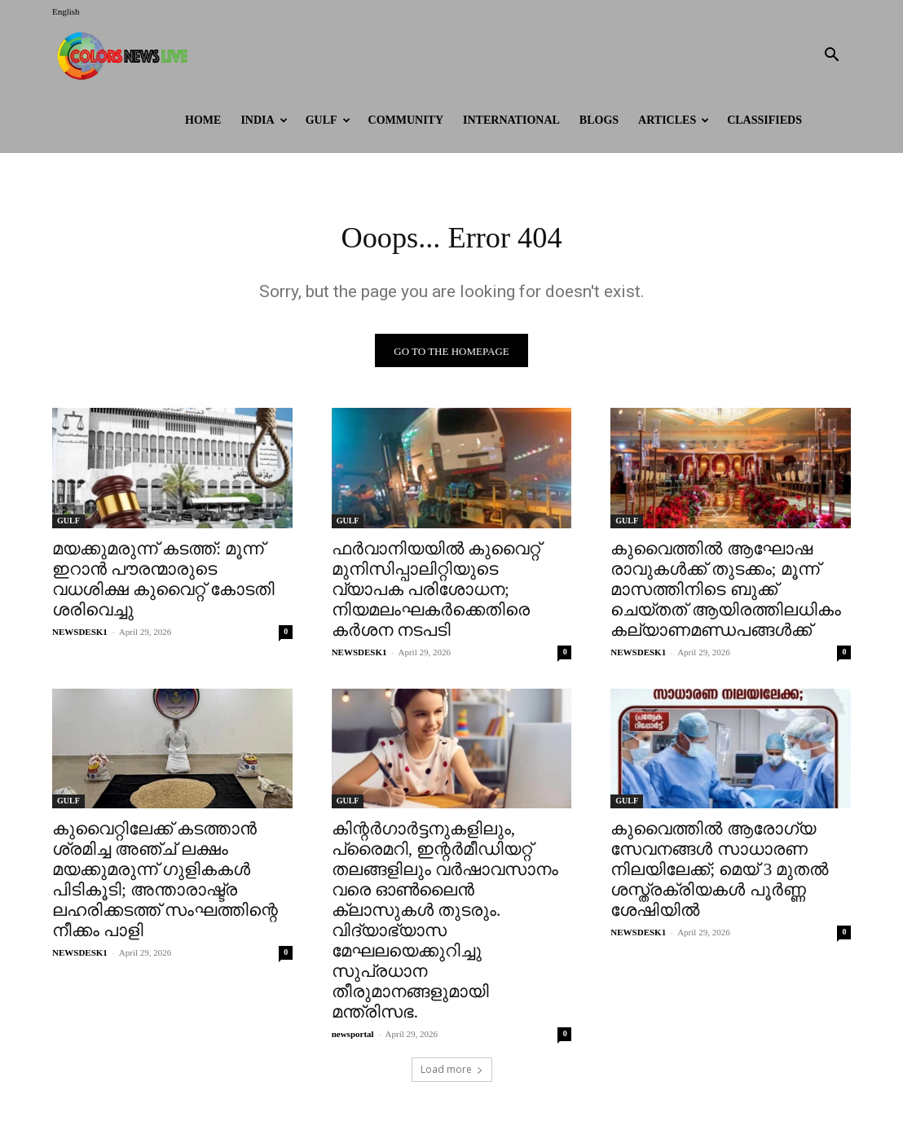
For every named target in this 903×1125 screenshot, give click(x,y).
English (66, 11)
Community (406, 120)
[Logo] (125, 55)
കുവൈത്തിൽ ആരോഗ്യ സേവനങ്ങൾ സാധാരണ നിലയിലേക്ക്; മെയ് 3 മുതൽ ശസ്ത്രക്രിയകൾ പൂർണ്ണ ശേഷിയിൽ (719, 873)
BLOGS (599, 120)
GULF (328, 120)
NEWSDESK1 (80, 635)
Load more (452, 1073)
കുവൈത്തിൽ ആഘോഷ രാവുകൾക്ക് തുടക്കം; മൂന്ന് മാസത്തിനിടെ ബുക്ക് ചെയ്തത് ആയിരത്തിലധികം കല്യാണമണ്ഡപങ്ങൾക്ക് (725, 592)
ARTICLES (673, 120)
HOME (203, 120)
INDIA (263, 120)
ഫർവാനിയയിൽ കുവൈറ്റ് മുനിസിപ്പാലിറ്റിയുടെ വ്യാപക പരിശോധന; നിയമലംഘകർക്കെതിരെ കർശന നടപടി (436, 592)
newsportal (353, 1038)
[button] (831, 56)
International (511, 120)
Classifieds (764, 120)
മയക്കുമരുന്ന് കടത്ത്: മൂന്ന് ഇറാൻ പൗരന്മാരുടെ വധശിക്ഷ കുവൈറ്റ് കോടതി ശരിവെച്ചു (163, 582)
